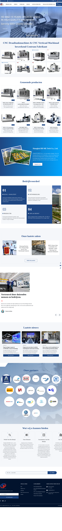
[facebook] (0, 501)
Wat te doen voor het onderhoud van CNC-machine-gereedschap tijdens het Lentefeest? (51, 349)
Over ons (22, 4)
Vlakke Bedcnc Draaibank (38, 493)
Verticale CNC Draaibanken (38, 495)
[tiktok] (5, 501)
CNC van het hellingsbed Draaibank (39, 491)
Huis (21, 486)
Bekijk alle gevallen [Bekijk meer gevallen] (31, 260)
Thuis (2, 4)
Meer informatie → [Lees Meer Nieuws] (11, 355)
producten (22, 490)
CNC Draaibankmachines (38, 486)
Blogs (28, 4)
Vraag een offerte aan (49, 4)
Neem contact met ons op (25, 492)
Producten (9, 4)
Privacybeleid (60, 505)
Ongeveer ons (38, 164)
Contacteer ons (36, 4)
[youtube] (3, 501)
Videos (15, 4)
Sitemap (22, 494)
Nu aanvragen (59, 4)
